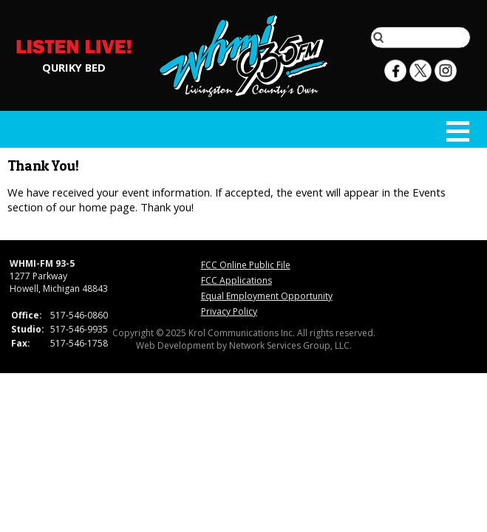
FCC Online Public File (245, 265)
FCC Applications (236, 280)
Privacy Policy (229, 311)
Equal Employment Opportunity (267, 296)
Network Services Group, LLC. (290, 345)
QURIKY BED (74, 66)
